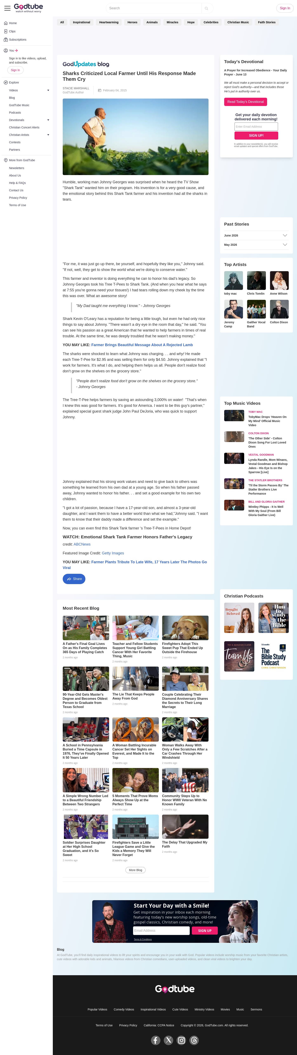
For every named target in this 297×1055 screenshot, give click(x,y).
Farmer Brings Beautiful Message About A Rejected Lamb (142, 345)
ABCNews (82, 544)
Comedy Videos (124, 1009)
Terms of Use (104, 1025)
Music (240, 1009)
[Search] (206, 8)
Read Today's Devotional (245, 102)
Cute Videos (180, 1009)
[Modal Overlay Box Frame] (256, 130)
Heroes (132, 22)
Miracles (172, 22)
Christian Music (238, 22)
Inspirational (81, 22)
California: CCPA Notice (159, 1025)
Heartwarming (108, 22)
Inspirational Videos (153, 1009)
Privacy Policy (128, 1025)
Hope (190, 22)
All (62, 22)
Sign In (15, 70)
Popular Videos (97, 1009)
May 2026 (255, 245)
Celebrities (211, 22)
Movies (225, 1009)
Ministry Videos (204, 1009)
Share (74, 579)
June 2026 (255, 235)
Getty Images (113, 553)
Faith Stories (267, 22)
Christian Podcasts (243, 596)
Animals (152, 22)
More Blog (135, 870)
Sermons (256, 1009)
